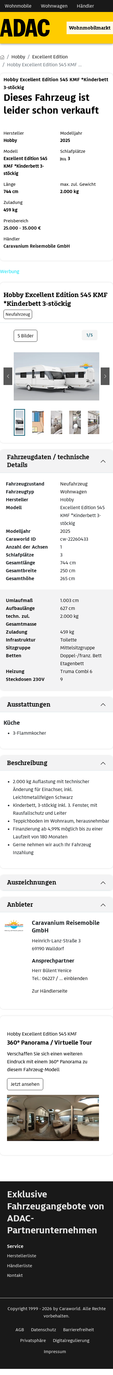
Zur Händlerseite (49, 991)
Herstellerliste (21, 1256)
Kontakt (15, 1275)
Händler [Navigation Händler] (85, 6)
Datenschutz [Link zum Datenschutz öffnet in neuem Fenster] (43, 1330)
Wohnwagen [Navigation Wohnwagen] (54, 6)
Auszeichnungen (31, 882)
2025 (65, 531)
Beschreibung (27, 763)
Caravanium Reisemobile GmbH (37, 246)
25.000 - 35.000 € (22, 228)
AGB (19, 1330)
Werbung (9, 271)
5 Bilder (26, 336)
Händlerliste (19, 1266)
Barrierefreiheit (78, 1330)
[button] (8, 376)
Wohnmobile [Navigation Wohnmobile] (18, 6)
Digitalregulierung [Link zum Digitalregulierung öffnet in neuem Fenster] (71, 1340)
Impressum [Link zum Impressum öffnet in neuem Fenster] (55, 1352)
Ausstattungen (29, 704)
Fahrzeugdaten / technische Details (48, 461)
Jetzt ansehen (25, 1084)
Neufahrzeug (74, 484)
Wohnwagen (73, 492)
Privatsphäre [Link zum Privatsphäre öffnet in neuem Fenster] (33, 1340)
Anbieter (20, 904)
